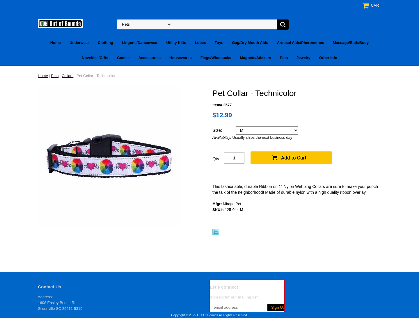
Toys (219, 42)
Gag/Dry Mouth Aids (250, 42)
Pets (284, 58)
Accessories (149, 58)
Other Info (328, 58)
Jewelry (303, 58)
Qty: (216, 158)
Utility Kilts (176, 42)
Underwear (79, 42)
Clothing (105, 42)
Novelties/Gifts (95, 58)
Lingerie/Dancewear (140, 42)
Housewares (180, 58)
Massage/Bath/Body (351, 42)
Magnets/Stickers (255, 58)
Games (123, 58)
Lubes (200, 42)
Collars (67, 76)
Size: (217, 130)
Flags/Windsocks (215, 58)
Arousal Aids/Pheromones (300, 42)
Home (55, 42)
